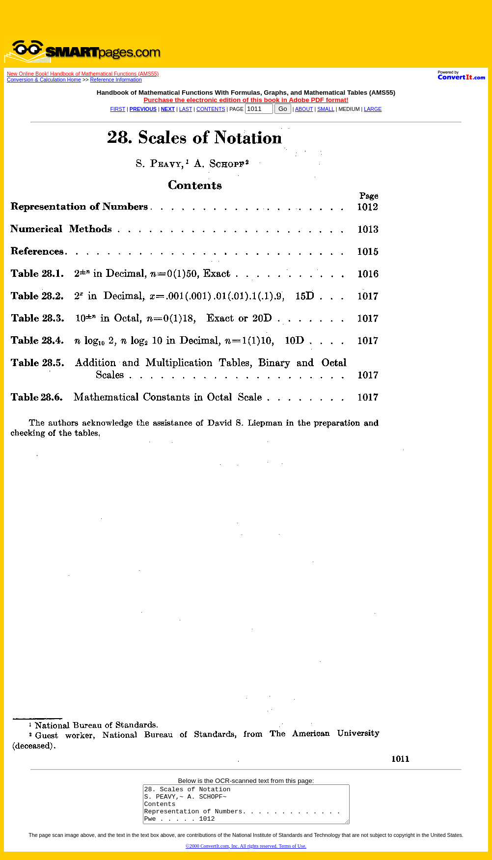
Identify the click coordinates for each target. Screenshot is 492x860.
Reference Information (115, 79)
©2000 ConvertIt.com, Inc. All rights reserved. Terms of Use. (246, 853)
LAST (185, 109)
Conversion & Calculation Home (44, 79)
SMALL (325, 109)
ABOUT (304, 109)
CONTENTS (210, 109)
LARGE (373, 109)
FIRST (118, 109)
